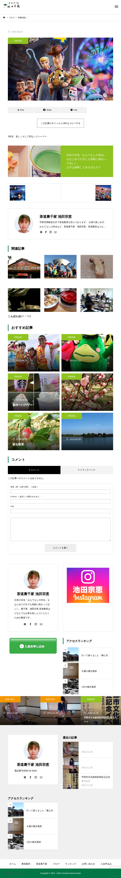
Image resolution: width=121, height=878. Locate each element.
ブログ (56, 864)
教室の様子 (10, 699)
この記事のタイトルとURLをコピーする (60, 123)
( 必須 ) (23, 487)
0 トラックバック (86, 470)
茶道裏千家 (41, 864)
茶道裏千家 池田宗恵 (33, 594)
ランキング (70, 864)
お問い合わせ (88, 864)
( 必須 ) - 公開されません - (25, 497)
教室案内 (26, 864)
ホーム (12, 864)
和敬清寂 (18, 41)
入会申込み (106, 864)
